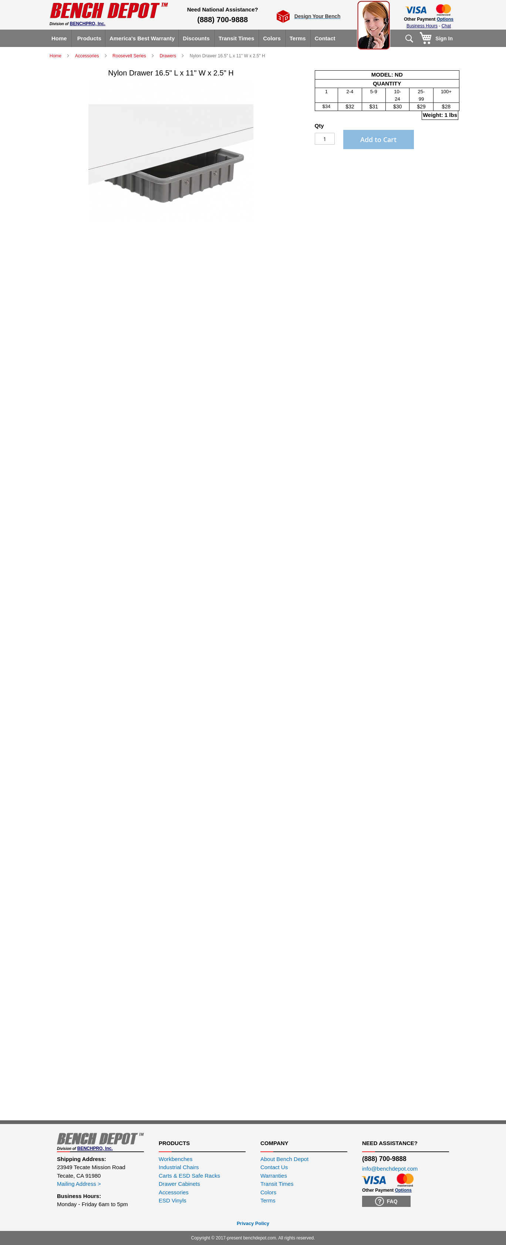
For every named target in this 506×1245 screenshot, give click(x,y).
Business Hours (422, 25)
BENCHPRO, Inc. (87, 23)
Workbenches (175, 1159)
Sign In (444, 38)
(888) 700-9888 (222, 20)
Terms (268, 1200)
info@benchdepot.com (390, 1168)
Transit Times (276, 1184)
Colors (268, 1192)
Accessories (87, 55)
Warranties (273, 1175)
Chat (446, 25)
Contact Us (274, 1167)
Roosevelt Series (129, 55)
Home (56, 55)
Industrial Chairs (179, 1167)
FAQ (386, 1201)
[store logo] (109, 10)
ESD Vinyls (172, 1200)
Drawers (168, 55)
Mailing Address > (79, 1184)
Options (445, 19)
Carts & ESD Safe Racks (189, 1175)
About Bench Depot (284, 1159)
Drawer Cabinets (179, 1184)
